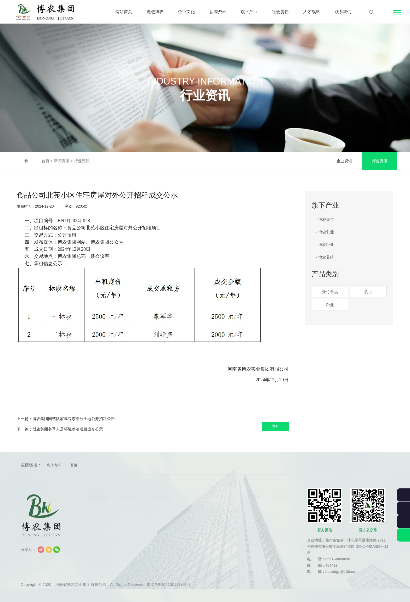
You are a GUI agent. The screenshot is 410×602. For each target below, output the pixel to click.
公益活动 (217, 518)
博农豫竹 (187, 509)
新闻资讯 (217, 11)
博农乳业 (187, 518)
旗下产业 (249, 11)
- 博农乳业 (325, 232)
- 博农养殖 (325, 257)
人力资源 (248, 518)
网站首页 (123, 11)
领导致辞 (96, 518)
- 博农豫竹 (325, 219)
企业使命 (127, 518)
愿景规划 (127, 526)
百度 (73, 465)
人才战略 (311, 11)
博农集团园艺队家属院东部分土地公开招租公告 (73, 418)
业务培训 (248, 526)
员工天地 (127, 543)
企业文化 (186, 11)
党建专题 (96, 551)
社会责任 (280, 11)
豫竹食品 (330, 291)
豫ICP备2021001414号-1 (168, 591)
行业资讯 (82, 161)
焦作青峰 (54, 465)
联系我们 (343, 11)
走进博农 (155, 11)
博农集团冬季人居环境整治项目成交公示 (67, 429)
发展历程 (96, 543)
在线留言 (278, 518)
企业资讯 (344, 161)
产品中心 (96, 560)
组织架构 (96, 535)
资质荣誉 (96, 526)
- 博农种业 (325, 244)
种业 (330, 305)
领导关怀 (127, 535)
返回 (268, 424)
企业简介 (96, 509)
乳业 (368, 291)
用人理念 (248, 509)
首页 (45, 161)
